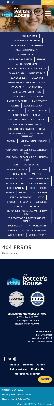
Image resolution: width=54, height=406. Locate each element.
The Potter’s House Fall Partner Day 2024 (27, 212)
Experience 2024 (33, 106)
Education (37, 96)
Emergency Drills (17, 101)
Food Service (20, 115)
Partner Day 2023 (14, 179)
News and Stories (17, 169)
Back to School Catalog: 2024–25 (27, 68)
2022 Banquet (29, 36)
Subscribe (41, 202)
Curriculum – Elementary (27, 92)
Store (40, 197)
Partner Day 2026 (39, 183)
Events (15, 106)
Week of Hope (16, 235)
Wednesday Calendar (34, 230)
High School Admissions (27, 124)
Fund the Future (17, 120)
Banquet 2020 (16, 73)
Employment (39, 101)
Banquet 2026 (19, 78)
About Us (14, 364)
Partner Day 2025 (14, 183)
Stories (11, 202)
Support (19, 206)
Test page (34, 206)
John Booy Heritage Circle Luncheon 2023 (27, 151)
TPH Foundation (37, 226)
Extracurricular (37, 110)
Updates (12, 230)
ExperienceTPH (15, 110)
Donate (47, 2)
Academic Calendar (27, 50)
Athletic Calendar (26, 64)
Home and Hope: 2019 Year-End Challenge (26, 135)
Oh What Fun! (39, 169)
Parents (36, 174)
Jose (16, 165)
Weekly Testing (37, 235)
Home (42, 129)
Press (43, 188)
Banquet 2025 (37, 73)
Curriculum (35, 87)
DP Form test (18, 96)
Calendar (37, 78)
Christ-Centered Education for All (27, 82)
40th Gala (37, 45)
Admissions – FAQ (26, 54)
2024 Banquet (19, 45)
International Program (33, 141)
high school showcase (21, 129)
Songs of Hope (39, 192)
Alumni (41, 59)
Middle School (31, 165)
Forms (36, 115)
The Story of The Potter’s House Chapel (26, 219)
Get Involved (38, 120)
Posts (32, 188)
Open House (20, 174)
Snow (22, 192)
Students (25, 202)
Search (10, 192)
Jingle (26, 145)
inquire (10, 141)
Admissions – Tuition (20, 59)
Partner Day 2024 (39, 179)
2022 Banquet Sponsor (27, 41)
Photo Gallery (15, 188)
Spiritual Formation (21, 197)
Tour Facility (15, 226)
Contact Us (17, 87)
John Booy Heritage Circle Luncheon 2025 (27, 158)
